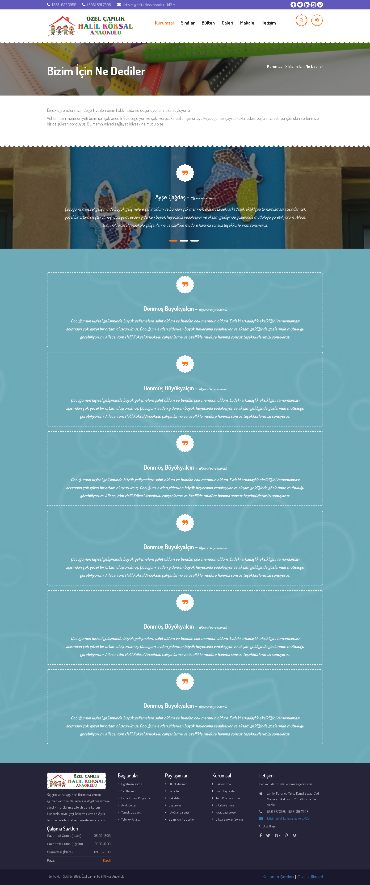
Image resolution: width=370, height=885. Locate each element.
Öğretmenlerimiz (132, 784)
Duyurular (174, 805)
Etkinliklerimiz (177, 784)
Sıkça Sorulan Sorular (230, 819)
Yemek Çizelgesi (131, 812)
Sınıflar (188, 22)
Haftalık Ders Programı (135, 798)
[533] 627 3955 (61, 4)
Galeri (227, 22)
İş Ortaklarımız (225, 805)
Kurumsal (164, 22)
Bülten (208, 22)
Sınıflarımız (128, 791)
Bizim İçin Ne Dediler (181, 819)
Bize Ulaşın (270, 826)
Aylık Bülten (129, 805)
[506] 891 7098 (96, 4)
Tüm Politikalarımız (228, 798)
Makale (247, 22)
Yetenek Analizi (130, 819)
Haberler (173, 791)
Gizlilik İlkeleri (310, 877)
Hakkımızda (223, 784)
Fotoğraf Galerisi (178, 812)
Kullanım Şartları (278, 877)
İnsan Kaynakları (226, 791)
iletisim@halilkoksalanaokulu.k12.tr (146, 4)
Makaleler (174, 798)
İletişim (268, 22)
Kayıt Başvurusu (226, 812)
